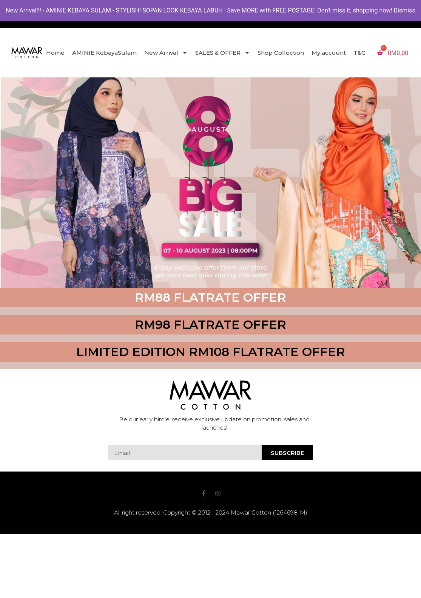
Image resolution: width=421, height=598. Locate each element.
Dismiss (404, 10)
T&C (359, 52)
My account (329, 52)
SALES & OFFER (222, 52)
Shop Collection (281, 52)
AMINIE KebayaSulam (104, 52)
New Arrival (166, 52)
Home (55, 52)
